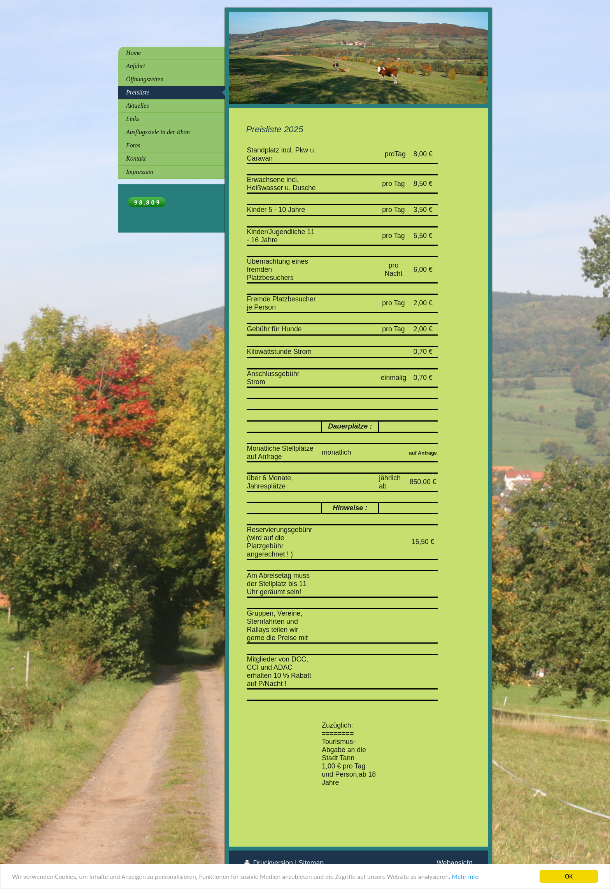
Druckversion (269, 863)
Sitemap (311, 863)
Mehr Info (465, 877)
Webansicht (454, 863)
